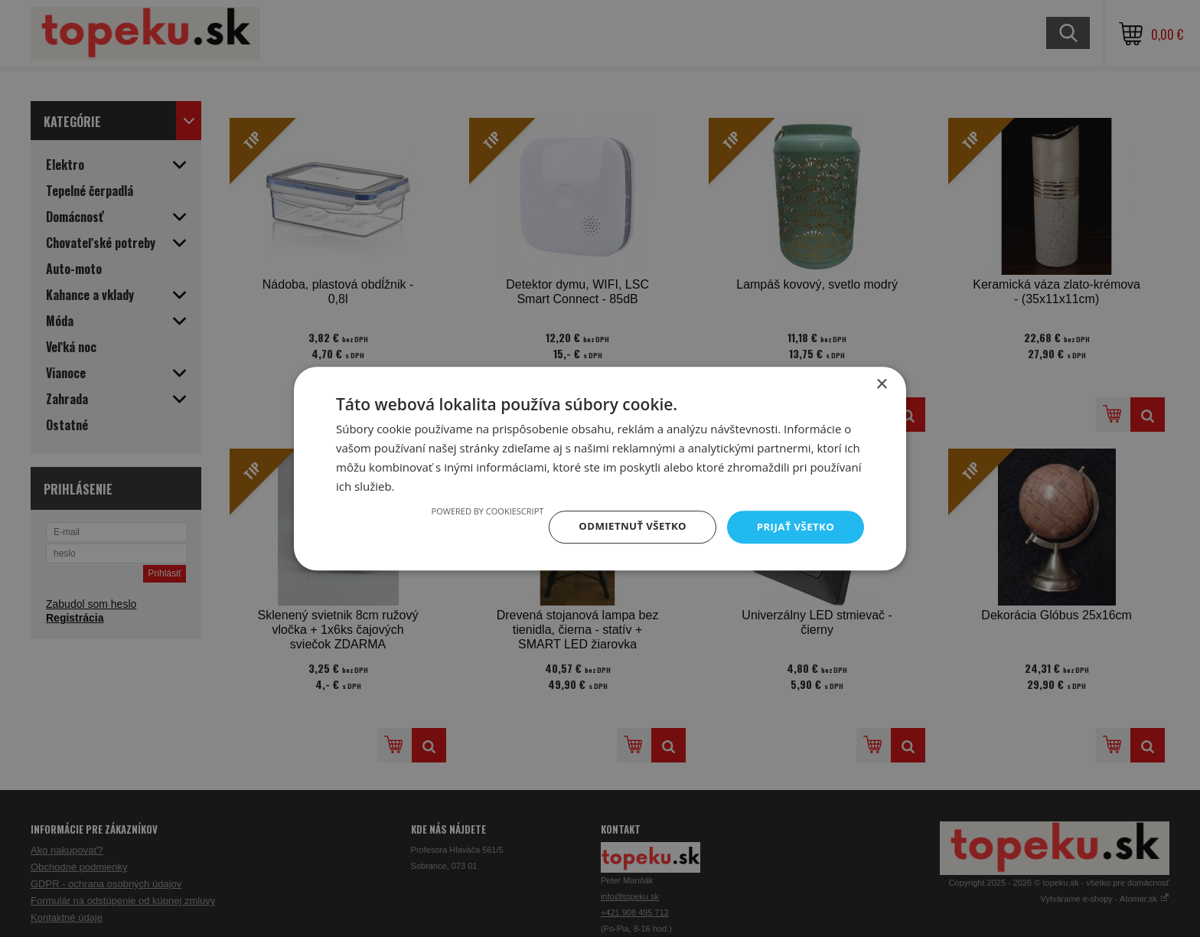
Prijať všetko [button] (794, 526)
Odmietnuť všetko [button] (626, 526)
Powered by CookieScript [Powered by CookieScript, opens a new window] (478, 510)
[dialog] (600, 468)
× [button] (881, 384)
